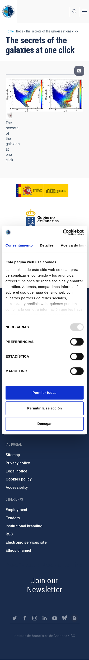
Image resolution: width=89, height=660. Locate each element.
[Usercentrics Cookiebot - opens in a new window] (63, 232)
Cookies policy (19, 479)
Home (10, 31)
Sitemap (13, 455)
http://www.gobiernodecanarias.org (42, 218)
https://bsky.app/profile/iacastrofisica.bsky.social (65, 618)
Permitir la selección (44, 408)
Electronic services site (26, 542)
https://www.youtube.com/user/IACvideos (55, 618)
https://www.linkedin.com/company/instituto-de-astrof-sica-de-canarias (45, 618)
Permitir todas (44, 393)
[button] (9, 115)
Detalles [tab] (47, 245)
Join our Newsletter (44, 585)
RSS (9, 534)
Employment (16, 509)
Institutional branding (24, 526)
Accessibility (17, 487)
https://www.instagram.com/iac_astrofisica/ (35, 618)
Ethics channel (18, 550)
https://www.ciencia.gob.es (42, 190)
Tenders (13, 518)
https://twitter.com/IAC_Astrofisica (15, 618)
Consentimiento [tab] (19, 245)
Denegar (44, 424)
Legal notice (16, 471)
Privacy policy (18, 463)
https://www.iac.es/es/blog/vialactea (75, 618)
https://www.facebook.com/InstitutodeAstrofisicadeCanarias (25, 618)
